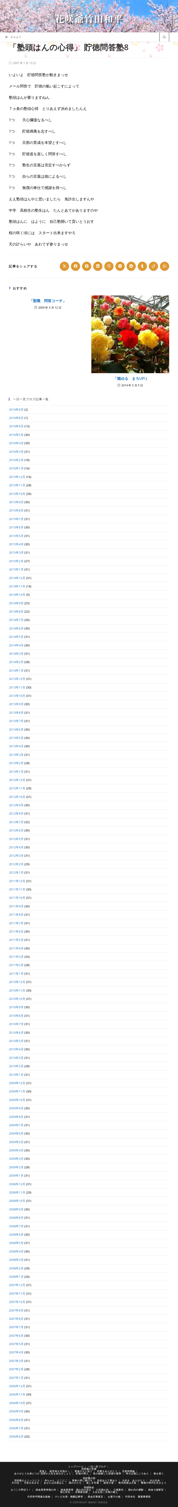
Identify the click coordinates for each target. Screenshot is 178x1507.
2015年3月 (16, 552)
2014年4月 (16, 645)
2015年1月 (16, 569)
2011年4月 (16, 948)
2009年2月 (16, 1167)
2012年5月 (16, 839)
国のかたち (75, 1482)
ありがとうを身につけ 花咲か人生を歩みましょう (42, 1473)
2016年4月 (16, 443)
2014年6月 (16, 628)
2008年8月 (16, 1218)
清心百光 (65, 1492)
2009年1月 (16, 1175)
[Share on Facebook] (75, 266)
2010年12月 (17, 982)
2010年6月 (16, 1032)
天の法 (15, 1482)
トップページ (75, 1466)
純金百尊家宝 (95, 1496)
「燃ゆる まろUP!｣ (130, 378)
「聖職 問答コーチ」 (47, 300)
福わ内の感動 (135, 1489)
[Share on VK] (120, 266)
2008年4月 (16, 1251)
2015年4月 (16, 544)
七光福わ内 (102, 1489)
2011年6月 (16, 931)
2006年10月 (17, 1403)
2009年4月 (16, 1150)
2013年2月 (16, 763)
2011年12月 (17, 881)
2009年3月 (16, 1159)
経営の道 (109, 1482)
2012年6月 (16, 830)
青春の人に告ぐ (83, 1471)
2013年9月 (16, 704)
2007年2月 (16, 1369)
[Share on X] (64, 266)
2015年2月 (16, 561)
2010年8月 (16, 1016)
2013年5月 (16, 738)
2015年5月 (16, 536)
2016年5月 (16, 435)
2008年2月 (16, 1268)
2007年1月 (16, 1378)
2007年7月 (16, 1327)
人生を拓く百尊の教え (105, 1492)
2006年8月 (16, 1420)
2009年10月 (17, 1100)
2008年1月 (16, 1276)
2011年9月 (16, 906)
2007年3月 (16, 1361)
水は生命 (155, 1480)
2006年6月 (16, 1436)
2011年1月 (16, 973)
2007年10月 (17, 1302)
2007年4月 (16, 1352)
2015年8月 (16, 510)
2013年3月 (16, 755)
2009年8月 (16, 1117)
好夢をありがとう (107, 1471)
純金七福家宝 (156, 1489)
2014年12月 (17, 578)
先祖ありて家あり (107, 1480)
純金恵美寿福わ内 (46, 1489)
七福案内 (118, 1489)
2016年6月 (16, 426)
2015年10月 (17, 494)
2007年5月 (16, 1344)
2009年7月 (16, 1125)
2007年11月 (17, 1293)
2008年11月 (17, 1192)
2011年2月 (16, 965)
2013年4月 (16, 746)
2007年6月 (16, 1335)
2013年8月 (16, 712)
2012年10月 (17, 797)
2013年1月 (16, 771)
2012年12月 (17, 780)
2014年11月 (17, 586)
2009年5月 (16, 1142)
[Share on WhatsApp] (164, 266)
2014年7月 (16, 620)
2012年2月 (16, 864)
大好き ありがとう (133, 1480)
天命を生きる (31, 1482)
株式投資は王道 (127, 1482)
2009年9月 (16, 1108)
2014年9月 (16, 603)
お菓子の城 (114, 1496)
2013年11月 (17, 687)
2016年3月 (16, 452)
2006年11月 (17, 1394)
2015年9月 (16, 502)
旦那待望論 (128, 1471)
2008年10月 (17, 1201)
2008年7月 (16, 1226)
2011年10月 (17, 898)
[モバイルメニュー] (13, 37)
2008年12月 (17, 1184)
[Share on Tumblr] (142, 266)
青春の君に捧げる (82, 1480)
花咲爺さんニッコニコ (27, 1480)
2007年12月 (17, 1285)
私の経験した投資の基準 (107, 1473)
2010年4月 (16, 1049)
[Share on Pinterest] (86, 266)
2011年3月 (16, 957)
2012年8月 (16, 813)
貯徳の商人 (82, 1473)
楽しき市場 (92, 1482)
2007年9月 (16, 1310)
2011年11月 (17, 889)
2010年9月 (16, 1007)
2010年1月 (16, 1075)
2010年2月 (16, 1066)
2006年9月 (16, 1411)
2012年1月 (16, 872)
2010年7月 (16, 1024)
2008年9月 (16, 1209)
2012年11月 (17, 788)
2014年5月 (16, 637)
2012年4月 (16, 847)
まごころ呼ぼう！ (21, 1489)
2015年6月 (16, 527)
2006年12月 (17, 1386)
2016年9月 (16, 409)
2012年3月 (16, 855)
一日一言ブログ (97, 1466)
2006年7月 (16, 1428)
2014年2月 (16, 662)
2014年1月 (16, 670)
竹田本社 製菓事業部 (138, 1496)
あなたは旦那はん (54, 1482)
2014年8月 (16, 611)
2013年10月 (17, 696)
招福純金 (89, 1487)
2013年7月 (16, 721)
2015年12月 (17, 477)
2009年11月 (17, 1091)
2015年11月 (17, 485)
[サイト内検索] (164, 37)
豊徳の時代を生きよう (153, 1482)
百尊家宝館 (81, 1492)
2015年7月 (16, 519)
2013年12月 (17, 679)
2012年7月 (16, 822)
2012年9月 (16, 805)
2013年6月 (16, 729)
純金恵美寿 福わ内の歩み (76, 1489)
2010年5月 (16, 1041)
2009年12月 (17, 1083)
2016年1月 (16, 468)
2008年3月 (16, 1260)
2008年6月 (16, 1234)
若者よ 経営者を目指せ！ (54, 1471)
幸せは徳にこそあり (137, 1473)
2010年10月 (17, 999)
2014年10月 (17, 594)
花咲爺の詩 (89, 1478)
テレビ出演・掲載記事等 (69, 1496)
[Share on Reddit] (131, 266)
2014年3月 (16, 653)
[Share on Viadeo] (153, 266)
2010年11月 (17, 990)
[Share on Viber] (109, 266)
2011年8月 (16, 914)
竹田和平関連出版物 (38, 1496)
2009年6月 (16, 1133)
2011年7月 (16, 923)
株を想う (159, 1473)
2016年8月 (16, 418)
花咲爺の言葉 (89, 1468)
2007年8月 (16, 1319)
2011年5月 (16, 940)
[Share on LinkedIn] (97, 266)
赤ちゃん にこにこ (55, 1480)
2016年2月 (16, 460)
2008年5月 (16, 1243)
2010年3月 (16, 1058)
